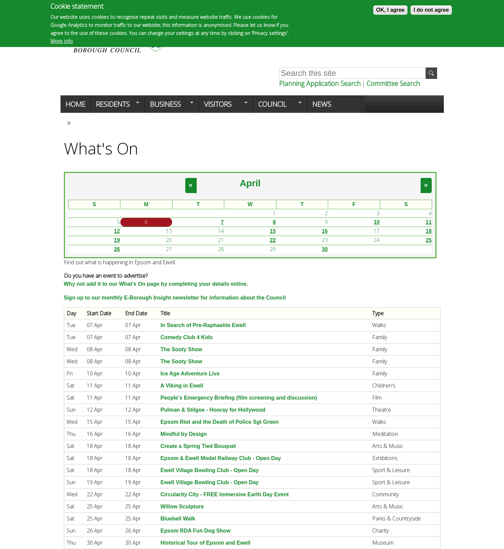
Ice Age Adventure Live (190, 373)
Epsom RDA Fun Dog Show (195, 531)
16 (325, 231)
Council (277, 106)
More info (61, 41)
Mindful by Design (183, 434)
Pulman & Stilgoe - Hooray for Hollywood (212, 410)
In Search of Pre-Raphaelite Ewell (202, 325)
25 (429, 240)
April (250, 183)
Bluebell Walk (177, 518)
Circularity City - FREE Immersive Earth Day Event (224, 494)
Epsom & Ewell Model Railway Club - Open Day (220, 458)
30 (325, 249)
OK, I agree (390, 10)
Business (169, 106)
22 (273, 240)
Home (75, 104)
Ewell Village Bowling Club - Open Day (209, 470)
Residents (115, 106)
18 (429, 231)
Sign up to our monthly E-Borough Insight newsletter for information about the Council (175, 298)
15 (273, 231)
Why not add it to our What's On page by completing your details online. (156, 284)
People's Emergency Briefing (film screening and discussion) (238, 398)
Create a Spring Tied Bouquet (198, 446)
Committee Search (393, 83)
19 (117, 240)
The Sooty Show (181, 349)
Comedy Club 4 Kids (186, 337)
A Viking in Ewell (181, 385)
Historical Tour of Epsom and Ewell (205, 543)
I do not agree (431, 10)
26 (117, 249)
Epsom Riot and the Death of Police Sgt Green (219, 422)
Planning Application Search (320, 83)
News (321, 104)
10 (377, 222)
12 (117, 231)
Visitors (223, 106)
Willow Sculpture (182, 506)
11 (429, 222)
